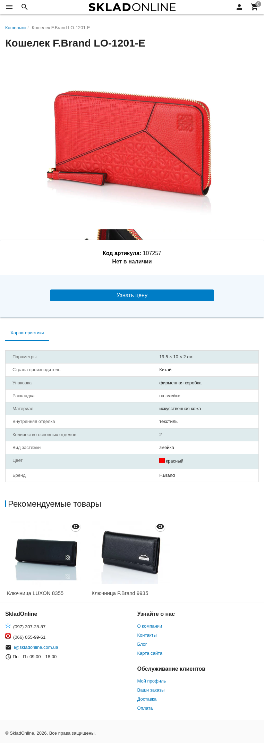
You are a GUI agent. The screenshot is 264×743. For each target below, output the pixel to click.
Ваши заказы (151, 690)
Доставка (147, 699)
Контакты (147, 635)
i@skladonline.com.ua (36, 647)
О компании (149, 626)
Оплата (145, 708)
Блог (142, 644)
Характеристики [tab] (27, 332)
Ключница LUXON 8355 (35, 593)
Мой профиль (151, 681)
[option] (47, 559)
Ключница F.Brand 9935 (120, 593)
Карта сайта (149, 653)
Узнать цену (132, 295)
